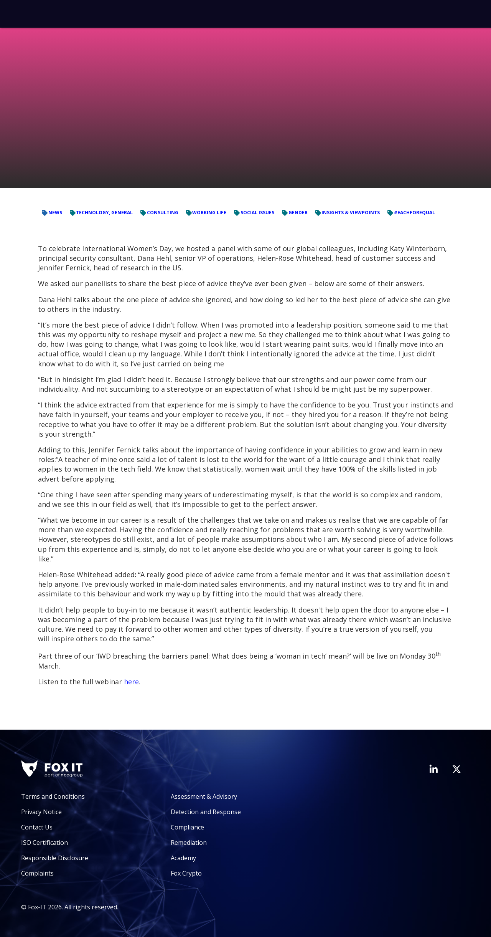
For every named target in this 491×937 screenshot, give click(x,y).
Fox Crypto (186, 873)
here (131, 681)
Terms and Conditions (53, 796)
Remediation (189, 842)
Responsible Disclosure (54, 858)
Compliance (187, 827)
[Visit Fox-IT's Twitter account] (456, 769)
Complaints (37, 873)
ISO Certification (44, 842)
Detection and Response (206, 812)
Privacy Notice (41, 812)
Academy (183, 858)
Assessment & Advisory (204, 796)
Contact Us (37, 827)
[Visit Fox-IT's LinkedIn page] (433, 769)
